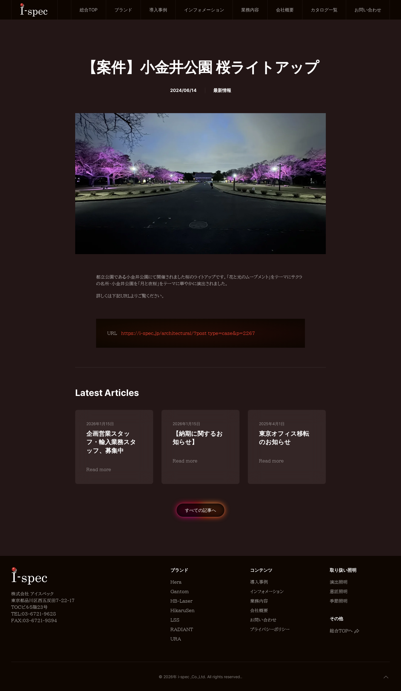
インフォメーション (204, 10)
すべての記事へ (200, 510)
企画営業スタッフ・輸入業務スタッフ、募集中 (111, 442)
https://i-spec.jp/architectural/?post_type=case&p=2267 (188, 333)
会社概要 (285, 10)
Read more (98, 469)
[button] (386, 677)
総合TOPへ (345, 631)
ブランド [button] (123, 10)
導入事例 (158, 10)
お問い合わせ (367, 10)
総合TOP (88, 10)
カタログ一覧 (324, 10)
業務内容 (250, 10)
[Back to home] (34, 10)
